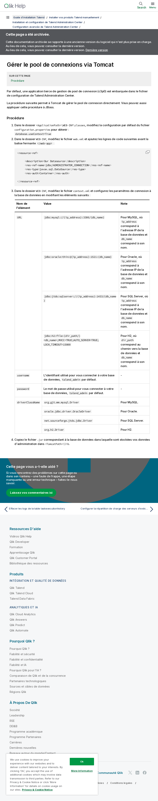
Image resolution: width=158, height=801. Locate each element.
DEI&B (13, 726)
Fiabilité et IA (18, 665)
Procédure (17, 80)
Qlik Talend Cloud (21, 593)
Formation (16, 547)
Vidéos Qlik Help (21, 536)
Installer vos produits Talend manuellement (74, 17)
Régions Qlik (18, 691)
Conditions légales (121, 783)
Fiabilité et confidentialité (26, 659)
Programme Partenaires (25, 737)
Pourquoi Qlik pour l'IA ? (25, 670)
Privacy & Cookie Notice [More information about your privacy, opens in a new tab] (37, 789)
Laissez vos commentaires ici (31, 492)
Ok (82, 761)
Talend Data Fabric (22, 598)
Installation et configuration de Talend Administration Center (47, 22)
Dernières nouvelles (23, 747)
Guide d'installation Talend (28, 17)
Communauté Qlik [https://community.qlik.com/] (110, 773)
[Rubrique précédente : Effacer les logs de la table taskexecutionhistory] (40, 509)
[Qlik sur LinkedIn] (137, 773)
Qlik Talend (17, 587)
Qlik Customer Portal (23, 558)
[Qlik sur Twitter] (130, 773)
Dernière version (97, 50)
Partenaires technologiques (28, 681)
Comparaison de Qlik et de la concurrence (38, 675)
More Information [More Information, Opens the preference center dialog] (82, 770)
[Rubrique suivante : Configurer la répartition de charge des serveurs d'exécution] (118, 509)
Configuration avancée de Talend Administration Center (45, 26)
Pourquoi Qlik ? (19, 648)
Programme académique (26, 731)
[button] (147, 152)
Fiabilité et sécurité (22, 654)
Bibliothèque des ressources (29, 563)
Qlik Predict (17, 625)
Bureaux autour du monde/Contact (32, 753)
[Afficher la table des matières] (8, 17)
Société (15, 710)
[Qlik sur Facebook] (145, 773)
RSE (12, 720)
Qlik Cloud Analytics (23, 614)
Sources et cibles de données (30, 686)
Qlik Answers (18, 619)
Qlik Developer (19, 541)
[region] (52, 774)
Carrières (16, 742)
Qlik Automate (19, 630)
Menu (152, 7)
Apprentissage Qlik (22, 552)
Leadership (17, 715)
